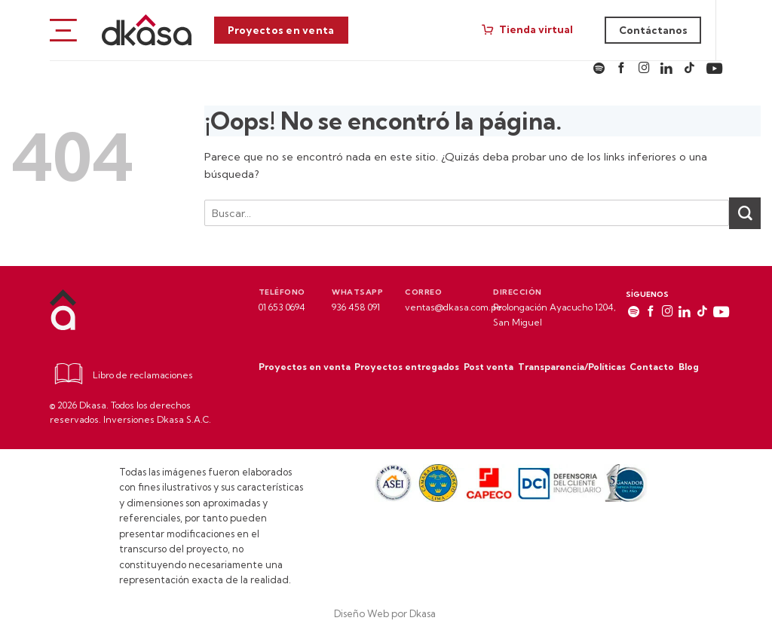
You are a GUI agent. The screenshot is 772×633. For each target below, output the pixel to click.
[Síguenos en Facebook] (621, 69)
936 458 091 (356, 307)
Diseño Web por (371, 613)
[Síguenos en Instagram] (644, 69)
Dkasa (423, 613)
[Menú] (63, 30)
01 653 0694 (282, 307)
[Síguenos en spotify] (599, 69)
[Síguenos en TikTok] (689, 69)
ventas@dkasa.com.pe (453, 307)
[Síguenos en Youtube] (714, 69)
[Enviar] (745, 213)
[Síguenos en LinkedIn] (666, 69)
